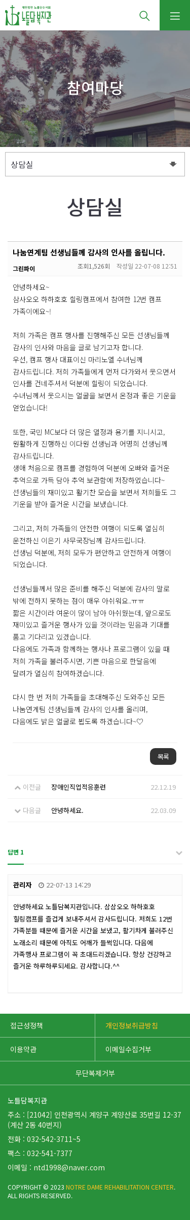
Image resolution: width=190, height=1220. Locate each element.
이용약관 (23, 1049)
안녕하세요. (67, 810)
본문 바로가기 (0, 0)
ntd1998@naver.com (69, 1167)
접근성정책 (26, 1025)
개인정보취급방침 (131, 1025)
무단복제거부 (95, 1073)
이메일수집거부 (128, 1049)
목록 (163, 756)
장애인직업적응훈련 (78, 787)
